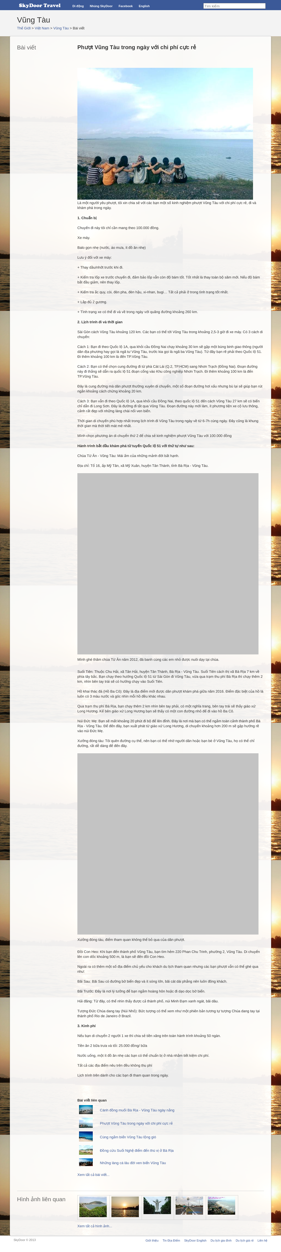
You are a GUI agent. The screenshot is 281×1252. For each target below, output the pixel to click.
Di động (78, 6)
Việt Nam (42, 28)
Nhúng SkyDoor (101, 6)
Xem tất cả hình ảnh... (94, 1226)
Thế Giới (24, 28)
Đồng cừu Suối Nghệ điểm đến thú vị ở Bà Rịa (137, 1150)
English (144, 6)
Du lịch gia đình (220, 1240)
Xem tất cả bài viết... (93, 1175)
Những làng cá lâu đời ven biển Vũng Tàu (133, 1163)
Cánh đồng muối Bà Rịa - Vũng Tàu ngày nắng (137, 1110)
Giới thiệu (151, 1240)
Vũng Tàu (61, 28)
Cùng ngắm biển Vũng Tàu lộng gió (128, 1137)
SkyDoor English (195, 1240)
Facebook (126, 6)
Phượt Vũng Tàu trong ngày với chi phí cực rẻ (136, 1123)
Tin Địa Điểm (171, 1240)
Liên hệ (263, 1240)
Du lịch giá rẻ (245, 1240)
